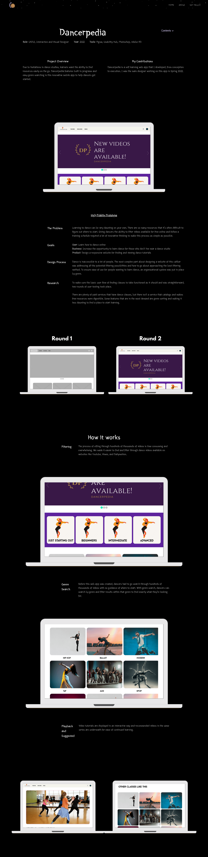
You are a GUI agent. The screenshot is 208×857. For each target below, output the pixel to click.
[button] (168, 31)
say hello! (195, 5)
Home (171, 5)
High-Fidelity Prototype (104, 215)
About (182, 5)
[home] (8, 4)
